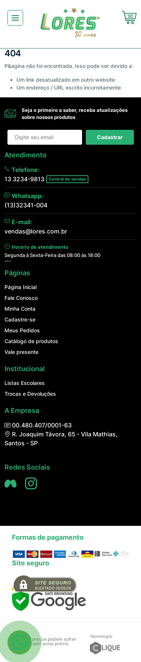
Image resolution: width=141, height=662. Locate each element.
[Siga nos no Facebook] (10, 483)
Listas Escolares (24, 383)
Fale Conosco (21, 298)
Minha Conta (19, 308)
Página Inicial (20, 287)
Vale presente (21, 352)
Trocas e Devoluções (30, 393)
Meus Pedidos (22, 330)
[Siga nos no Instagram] (31, 483)
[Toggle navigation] (15, 18)
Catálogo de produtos (31, 341)
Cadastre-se (19, 319)
